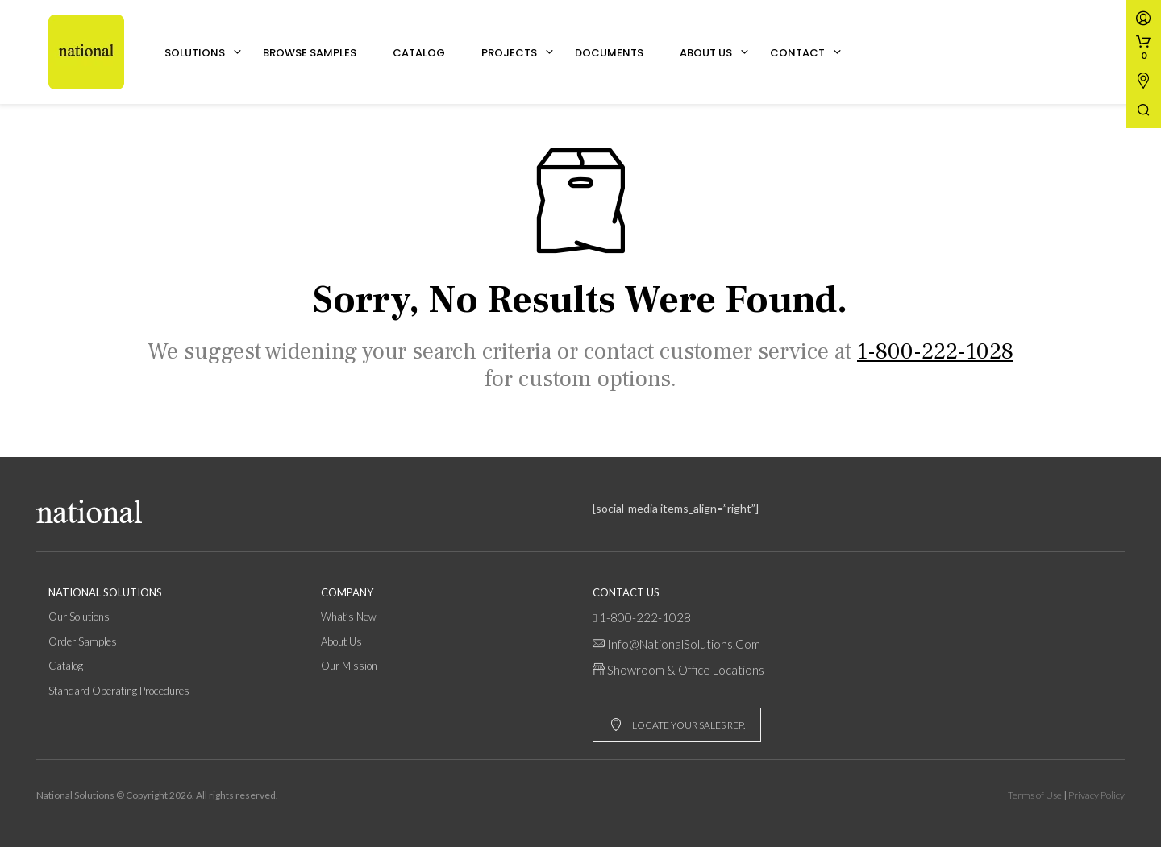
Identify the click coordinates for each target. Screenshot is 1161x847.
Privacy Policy (1096, 795)
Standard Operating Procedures (118, 690)
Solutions (194, 52)
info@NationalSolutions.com (683, 644)
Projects (509, 52)
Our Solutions (79, 616)
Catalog (419, 52)
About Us (706, 52)
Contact (797, 52)
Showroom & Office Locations (685, 669)
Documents (609, 52)
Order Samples (82, 641)
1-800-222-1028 (645, 617)
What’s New (349, 616)
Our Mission (349, 665)
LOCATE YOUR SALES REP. (677, 725)
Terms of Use (1035, 795)
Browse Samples (309, 52)
